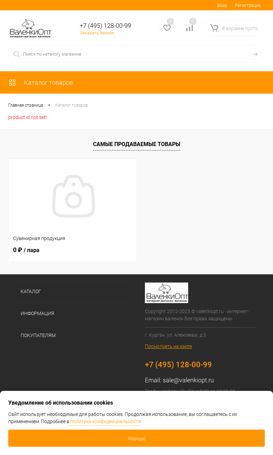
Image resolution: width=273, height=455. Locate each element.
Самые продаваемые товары (136, 144)
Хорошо (137, 438)
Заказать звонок (97, 32)
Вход (222, 5)
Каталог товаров (40, 82)
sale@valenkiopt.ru (188, 380)
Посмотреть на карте (168, 346)
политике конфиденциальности (105, 421)
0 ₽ (26, 249)
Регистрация (248, 5)
